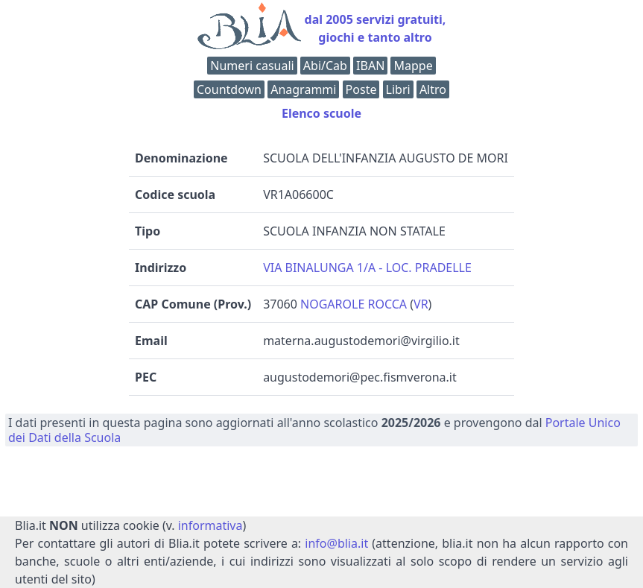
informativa (210, 525)
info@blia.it (336, 543)
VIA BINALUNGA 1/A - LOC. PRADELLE (367, 267)
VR (421, 304)
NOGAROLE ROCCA (353, 304)
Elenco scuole (321, 113)
